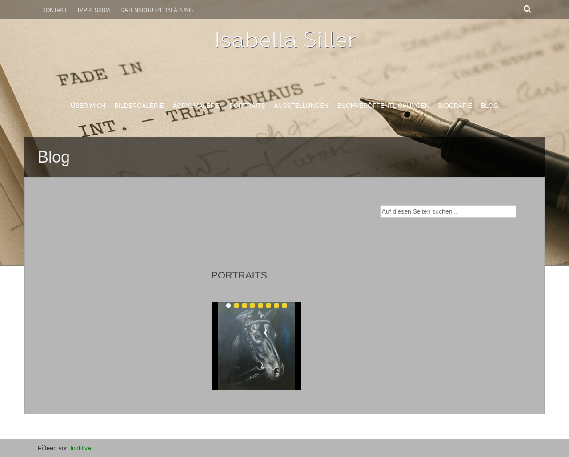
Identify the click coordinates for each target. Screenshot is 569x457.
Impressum (94, 10)
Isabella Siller (284, 39)
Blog (489, 105)
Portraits (247, 105)
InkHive (80, 448)
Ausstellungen (301, 105)
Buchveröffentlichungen (383, 105)
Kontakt (54, 10)
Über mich (88, 105)
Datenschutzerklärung (156, 10)
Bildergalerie (139, 105)
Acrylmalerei (197, 105)
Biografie (455, 105)
